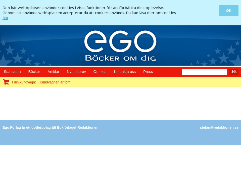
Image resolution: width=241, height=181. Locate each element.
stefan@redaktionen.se (219, 127)
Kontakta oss (125, 71)
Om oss (100, 71)
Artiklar (53, 71)
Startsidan (12, 71)
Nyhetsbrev (76, 71)
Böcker (34, 71)
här (5, 17)
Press (148, 71)
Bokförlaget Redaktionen (78, 127)
